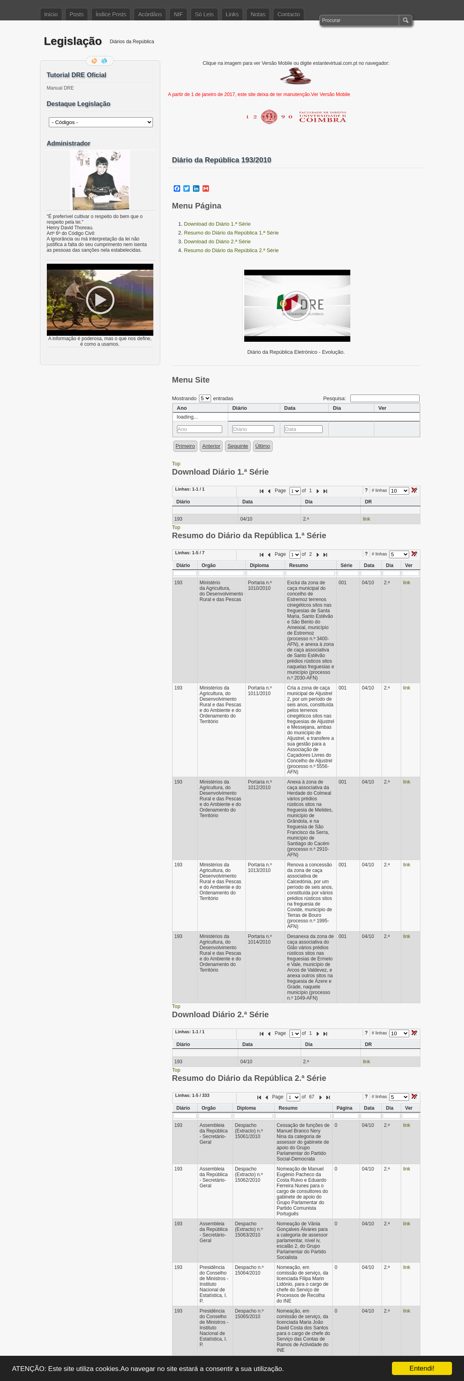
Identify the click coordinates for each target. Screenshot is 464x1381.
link (366, 519)
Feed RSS (95, 61)
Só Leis (204, 14)
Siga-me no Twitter (105, 61)
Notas (258, 14)
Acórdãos (150, 14)
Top (176, 464)
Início (51, 14)
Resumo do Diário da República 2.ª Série (231, 250)
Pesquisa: (371, 398)
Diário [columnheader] (239, 408)
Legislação (73, 41)
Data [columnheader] (289, 408)
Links (232, 14)
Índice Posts (111, 14)
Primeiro (185, 446)
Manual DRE (60, 88)
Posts (77, 14)
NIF (178, 14)
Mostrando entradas (202, 398)
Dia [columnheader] (337, 408)
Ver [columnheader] (382, 408)
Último (262, 446)
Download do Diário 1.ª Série (217, 224)
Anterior (211, 446)
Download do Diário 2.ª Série (217, 242)
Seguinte (237, 446)
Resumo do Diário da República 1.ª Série (231, 233)
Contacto (288, 14)
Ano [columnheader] (182, 408)
